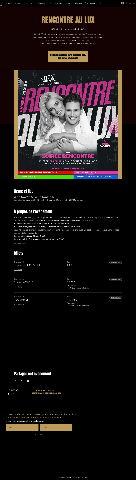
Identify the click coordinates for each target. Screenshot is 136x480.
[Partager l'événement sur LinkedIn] (28, 381)
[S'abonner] (39, 434)
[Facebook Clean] (9, 394)
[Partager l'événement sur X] (21, 381)
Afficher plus (19, 244)
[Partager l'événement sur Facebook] (15, 381)
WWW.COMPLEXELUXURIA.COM (46, 393)
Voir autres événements (68, 58)
